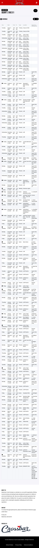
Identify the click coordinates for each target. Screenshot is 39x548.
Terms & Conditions (28, 545)
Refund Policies (9, 545)
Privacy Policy (18, 545)
